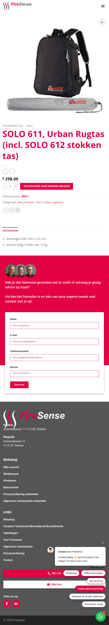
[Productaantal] (10, 186)
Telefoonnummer (19, 351)
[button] (103, 6)
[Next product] (5, 171)
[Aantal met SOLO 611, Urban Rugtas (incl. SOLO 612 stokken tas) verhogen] (15, 186)
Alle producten (26, 202)
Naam (13, 319)
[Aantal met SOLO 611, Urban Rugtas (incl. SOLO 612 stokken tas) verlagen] (5, 186)
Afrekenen (9, 480)
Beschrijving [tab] (10, 230)
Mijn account (11, 467)
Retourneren (11, 487)
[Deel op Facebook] (5, 210)
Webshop (9, 519)
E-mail (13, 335)
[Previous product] (12, 171)
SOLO (30, 125)
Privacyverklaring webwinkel (20, 494)
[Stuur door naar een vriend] (12, 210)
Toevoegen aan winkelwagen (46, 186)
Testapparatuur (13, 125)
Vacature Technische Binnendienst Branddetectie (33, 526)
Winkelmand (10, 474)
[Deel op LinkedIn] (18, 210)
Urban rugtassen (53, 202)
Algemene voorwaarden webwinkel (24, 501)
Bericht (14, 367)
